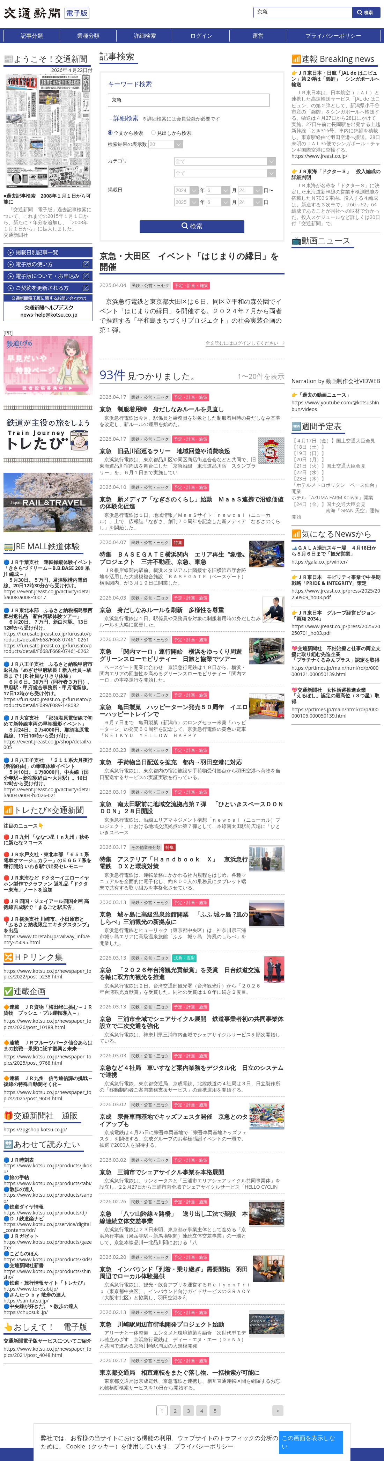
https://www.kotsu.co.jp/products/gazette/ (47, 1245)
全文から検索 (126, 133)
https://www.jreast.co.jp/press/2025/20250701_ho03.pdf (335, 629)
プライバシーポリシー (181, 1446)
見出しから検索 (171, 133)
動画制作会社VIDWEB (353, 381)
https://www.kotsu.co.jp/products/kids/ (47, 1259)
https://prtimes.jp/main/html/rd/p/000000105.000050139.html (334, 712)
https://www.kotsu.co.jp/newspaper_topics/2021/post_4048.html (47, 1351)
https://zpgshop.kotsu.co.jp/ (35, 1129)
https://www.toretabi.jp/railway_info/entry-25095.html (46, 939)
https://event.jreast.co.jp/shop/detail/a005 (47, 744)
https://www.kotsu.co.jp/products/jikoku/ (47, 1168)
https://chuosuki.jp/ (25, 1312)
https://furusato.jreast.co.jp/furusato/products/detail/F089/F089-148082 (47, 702)
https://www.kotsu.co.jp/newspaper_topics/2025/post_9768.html (47, 1059)
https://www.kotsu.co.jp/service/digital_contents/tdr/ (47, 1227)
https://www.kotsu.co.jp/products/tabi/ (47, 1183)
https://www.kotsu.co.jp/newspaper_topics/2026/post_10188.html (47, 1024)
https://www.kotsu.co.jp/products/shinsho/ (47, 1274)
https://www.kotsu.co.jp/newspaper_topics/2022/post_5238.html (47, 974)
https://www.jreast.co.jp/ (319, 156)
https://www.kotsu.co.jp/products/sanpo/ (48, 1197)
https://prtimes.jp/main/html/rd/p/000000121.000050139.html (334, 671)
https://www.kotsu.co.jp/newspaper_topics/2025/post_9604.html (47, 1095)
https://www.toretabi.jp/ (30, 1288)
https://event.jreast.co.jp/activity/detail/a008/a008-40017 (46, 594)
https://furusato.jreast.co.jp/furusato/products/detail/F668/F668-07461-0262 (47, 648)
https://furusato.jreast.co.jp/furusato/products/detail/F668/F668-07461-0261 (47, 636)
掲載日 (115, 189)
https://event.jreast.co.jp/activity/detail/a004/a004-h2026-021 (46, 792)
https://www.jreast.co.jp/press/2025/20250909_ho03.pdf (335, 593)
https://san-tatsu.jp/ (26, 1300)
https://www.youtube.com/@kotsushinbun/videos (335, 405)
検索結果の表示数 (127, 144)
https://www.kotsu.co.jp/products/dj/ (45, 1212)
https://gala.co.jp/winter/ (319, 561)
